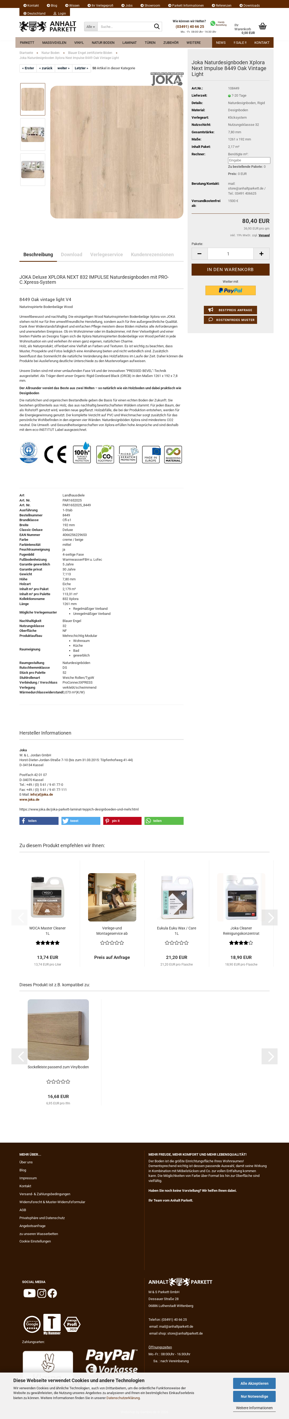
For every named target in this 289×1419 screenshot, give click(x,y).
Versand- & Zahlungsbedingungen (44, 1194)
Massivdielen (54, 43)
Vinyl (79, 43)
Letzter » (81, 68)
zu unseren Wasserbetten (38, 1234)
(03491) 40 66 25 (190, 26)
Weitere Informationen (254, 1408)
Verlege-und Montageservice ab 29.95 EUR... (112, 931)
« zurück (45, 68)
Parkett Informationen (186, 5)
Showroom (150, 5)
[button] (34, 12)
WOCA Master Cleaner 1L (47, 931)
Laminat (129, 43)
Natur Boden (103, 43)
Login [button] (59, 13)
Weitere (194, 43)
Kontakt (31, 5)
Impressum (28, 1178)
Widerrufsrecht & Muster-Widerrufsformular (52, 1202)
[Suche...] (90, 26)
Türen (150, 43)
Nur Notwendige (254, 1396)
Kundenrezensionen (152, 254)
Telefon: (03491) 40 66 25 (167, 1320)
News (221, 43)
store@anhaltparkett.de (185, 1333)
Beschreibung (38, 254)
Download (71, 254)
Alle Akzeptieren (255, 1383)
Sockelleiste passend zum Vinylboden (58, 1067)
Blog (52, 5)
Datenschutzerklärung (123, 1398)
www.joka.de (29, 799)
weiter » (63, 68)
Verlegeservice (106, 254)
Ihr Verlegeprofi (100, 5)
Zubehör (171, 43)
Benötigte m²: (238, 154)
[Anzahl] (231, 254)
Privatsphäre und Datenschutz (42, 1218)
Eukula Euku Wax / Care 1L (176, 931)
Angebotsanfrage (32, 1226)
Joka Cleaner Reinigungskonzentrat (241, 931)
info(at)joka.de (41, 794)
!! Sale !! (240, 43)
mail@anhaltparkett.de (176, 1326)
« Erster (28, 68)
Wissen (72, 5)
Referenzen (222, 5)
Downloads (250, 5)
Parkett (27, 43)
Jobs (127, 5)
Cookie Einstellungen (35, 1241)
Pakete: (197, 244)
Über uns (26, 1162)
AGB (22, 1210)
